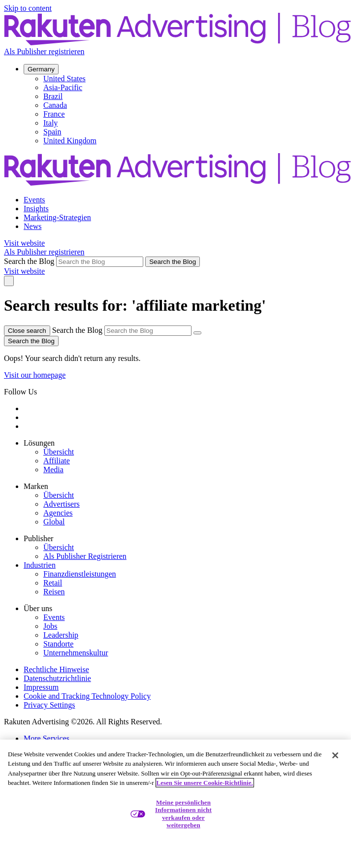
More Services (46, 738)
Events (34, 199)
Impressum (41, 687)
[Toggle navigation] (9, 281)
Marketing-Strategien (57, 217)
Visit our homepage (34, 375)
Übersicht (58, 452)
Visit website (24, 243)
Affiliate (56, 460)
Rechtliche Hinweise (56, 669)
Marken (36, 486)
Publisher (38, 538)
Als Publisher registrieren (44, 51)
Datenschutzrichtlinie (57, 678)
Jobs (50, 626)
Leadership (60, 635)
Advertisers (61, 504)
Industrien (40, 565)
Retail (52, 583)
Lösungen (39, 443)
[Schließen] (335, 755)
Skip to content (28, 8)
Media (53, 469)
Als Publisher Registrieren (85, 556)
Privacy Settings (49, 705)
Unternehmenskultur (75, 652)
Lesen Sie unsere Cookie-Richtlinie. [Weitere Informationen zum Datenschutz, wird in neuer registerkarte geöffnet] (205, 782)
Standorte (58, 644)
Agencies (58, 513)
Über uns (38, 608)
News (32, 226)
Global (54, 522)
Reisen (54, 591)
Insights (36, 208)
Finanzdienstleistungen (79, 574)
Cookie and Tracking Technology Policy (87, 696)
